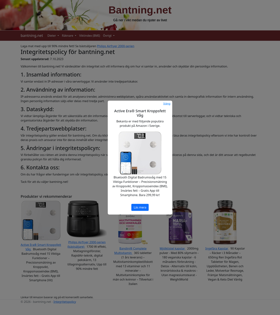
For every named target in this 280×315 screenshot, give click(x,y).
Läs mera (140, 207)
